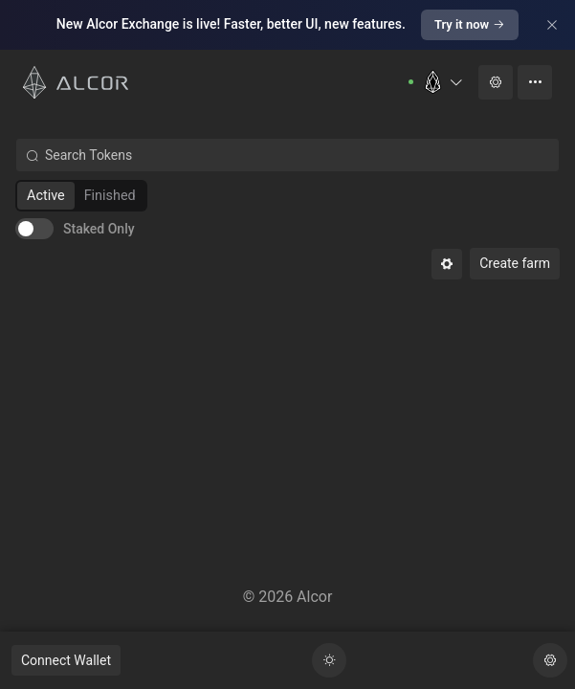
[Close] (552, 24)
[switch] (75, 228)
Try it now (469, 24)
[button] (442, 82)
